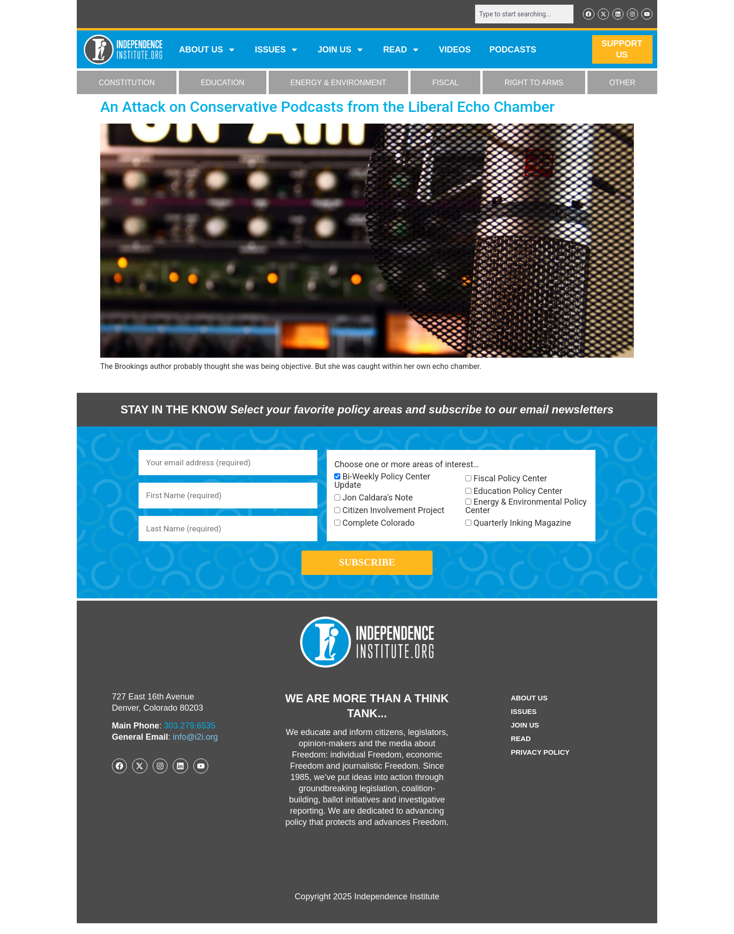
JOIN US (340, 50)
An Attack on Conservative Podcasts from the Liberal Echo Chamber (327, 108)
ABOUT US (207, 50)
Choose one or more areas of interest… (406, 465)
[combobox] (520, 14)
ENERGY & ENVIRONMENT (338, 84)
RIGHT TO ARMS (534, 84)
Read (519, 749)
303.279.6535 (189, 736)
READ (401, 50)
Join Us (524, 736)
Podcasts (513, 50)
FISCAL (446, 84)
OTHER (622, 84)
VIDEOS (454, 50)
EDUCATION (222, 84)
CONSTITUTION (127, 84)
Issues (277, 50)
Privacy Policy (540, 763)
